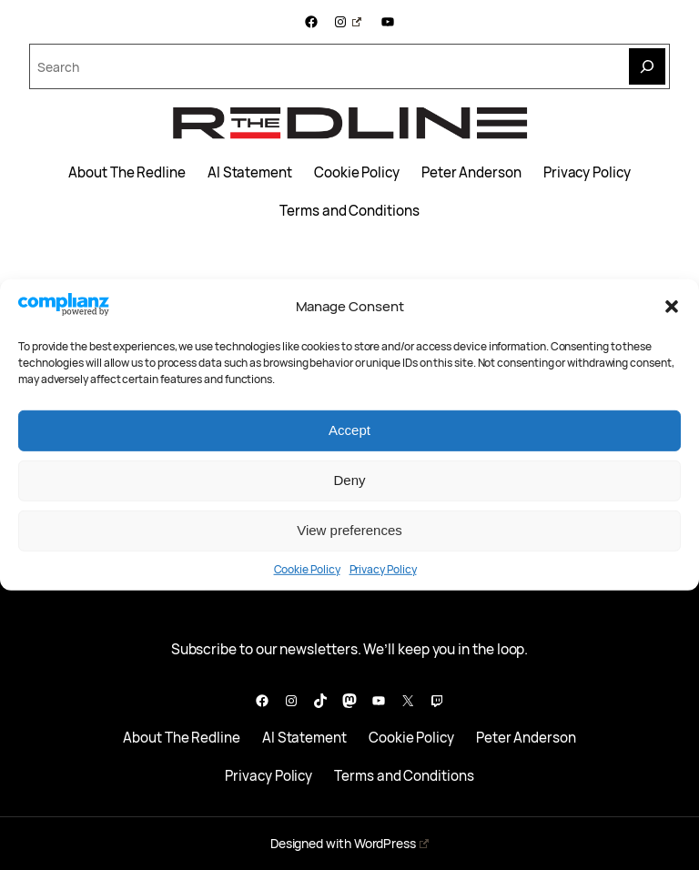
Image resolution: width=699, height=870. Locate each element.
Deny (349, 480)
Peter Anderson (471, 173)
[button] (672, 307)
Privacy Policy (383, 569)
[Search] (647, 66)
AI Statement (250, 173)
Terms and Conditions (349, 211)
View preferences (349, 530)
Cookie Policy (307, 569)
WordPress (391, 843)
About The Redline (127, 173)
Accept (349, 430)
